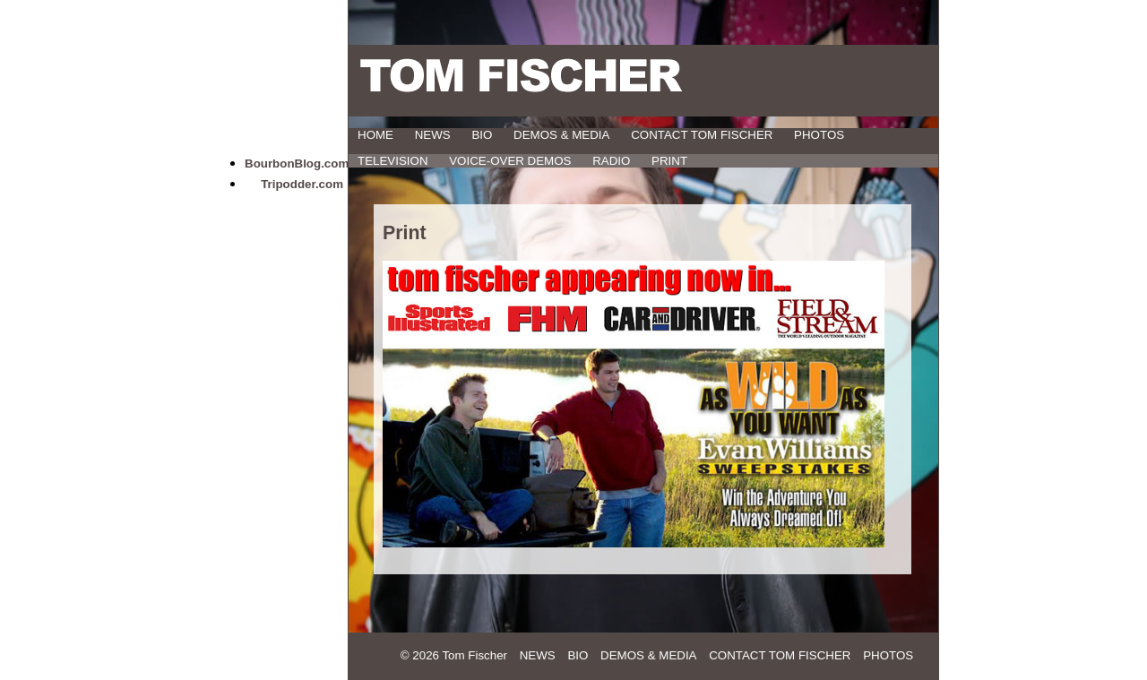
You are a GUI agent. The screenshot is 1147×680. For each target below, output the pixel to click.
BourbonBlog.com (297, 163)
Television (393, 161)
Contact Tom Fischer (701, 135)
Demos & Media (561, 135)
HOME (375, 135)
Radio (611, 161)
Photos (819, 135)
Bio (481, 135)
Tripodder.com (302, 184)
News (433, 135)
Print (669, 161)
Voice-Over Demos (510, 161)
